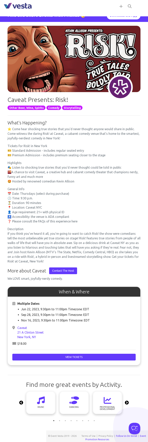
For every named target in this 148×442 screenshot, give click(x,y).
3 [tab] (65, 421)
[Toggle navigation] (140, 6)
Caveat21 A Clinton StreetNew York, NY (30, 332)
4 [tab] (71, 421)
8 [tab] (94, 421)
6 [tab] (83, 421)
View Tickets (74, 357)
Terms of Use (88, 436)
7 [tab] (88, 421)
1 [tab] (54, 421)
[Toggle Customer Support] (134, 428)
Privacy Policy (105, 436)
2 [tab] (59, 421)
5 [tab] (77, 421)
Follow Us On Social (126, 436)
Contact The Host (63, 270)
